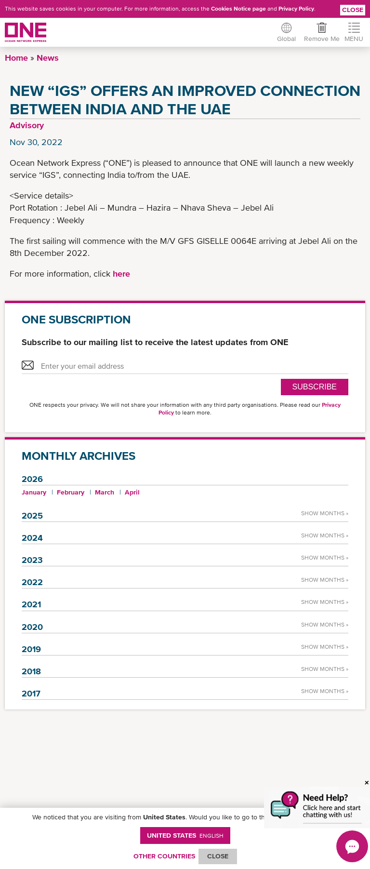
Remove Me (319, 38)
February (70, 492)
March (104, 492)
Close (352, 9)
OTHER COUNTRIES (164, 856)
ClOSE (217, 856)
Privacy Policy (296, 8)
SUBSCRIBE (314, 387)
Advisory (27, 125)
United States (185, 835)
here (121, 273)
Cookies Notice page (238, 8)
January (34, 492)
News (48, 58)
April (132, 492)
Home (16, 58)
